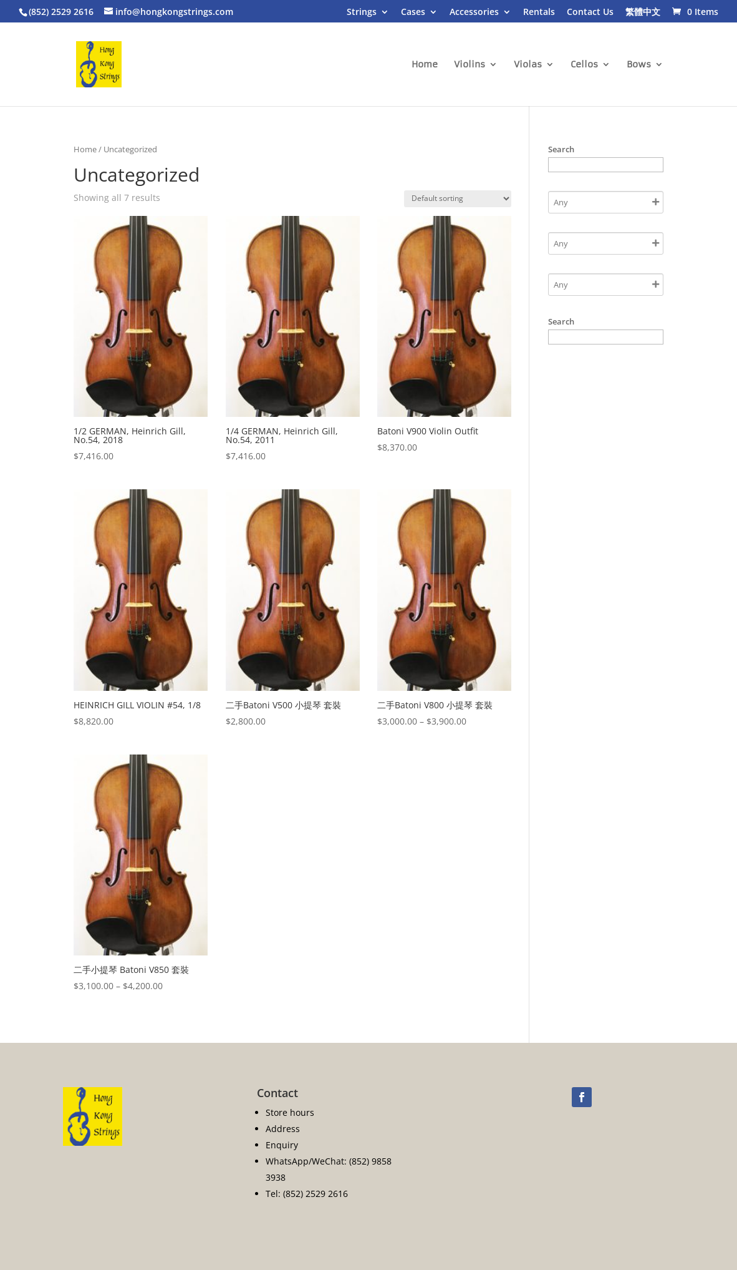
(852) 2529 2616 (61, 11)
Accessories (474, 12)
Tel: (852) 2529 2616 (307, 1193)
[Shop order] (457, 198)
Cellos (584, 65)
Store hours (290, 1112)
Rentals (539, 12)
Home (425, 65)
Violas (528, 65)
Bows (639, 65)
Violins (469, 65)
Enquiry (282, 1145)
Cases (413, 12)
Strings (362, 12)
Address (283, 1129)
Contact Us (590, 12)
